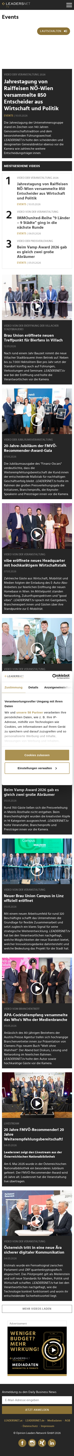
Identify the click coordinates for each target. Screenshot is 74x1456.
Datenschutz (30, 1426)
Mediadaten (54, 1420)
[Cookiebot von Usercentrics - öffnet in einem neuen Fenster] (52, 676)
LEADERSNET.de (34, 1420)
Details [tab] (33, 687)
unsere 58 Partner (29, 712)
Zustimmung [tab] (13, 687)
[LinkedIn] (52, 1443)
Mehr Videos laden (37, 1308)
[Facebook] (22, 1443)
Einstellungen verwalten (37, 768)
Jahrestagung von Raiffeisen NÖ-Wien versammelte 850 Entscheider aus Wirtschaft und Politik (31, 95)
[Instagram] (32, 1443)
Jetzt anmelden (37, 1410)
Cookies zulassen (37, 755)
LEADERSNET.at (13, 1420)
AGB (67, 1420)
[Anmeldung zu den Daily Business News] (37, 1400)
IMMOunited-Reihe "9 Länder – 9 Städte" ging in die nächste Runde (43, 222)
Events (8, 115)
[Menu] (69, 5)
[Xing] (42, 1443)
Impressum (47, 1426)
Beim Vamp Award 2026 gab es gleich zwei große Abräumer (42, 252)
